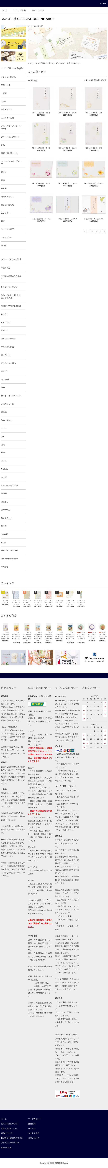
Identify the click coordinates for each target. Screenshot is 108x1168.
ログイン (31, 1128)
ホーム (5, 10)
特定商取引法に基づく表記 (12, 1138)
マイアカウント (34, 1119)
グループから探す (36, 10)
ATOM (8, 1147)
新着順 (103, 80)
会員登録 (31, 1124)
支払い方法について (9, 1124)
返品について (6, 1133)
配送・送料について (9, 1128)
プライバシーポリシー (10, 1143)
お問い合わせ (33, 1138)
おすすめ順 (88, 80)
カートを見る (33, 1133)
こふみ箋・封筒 (38, 26)
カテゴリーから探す (18, 10)
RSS (3, 1147)
